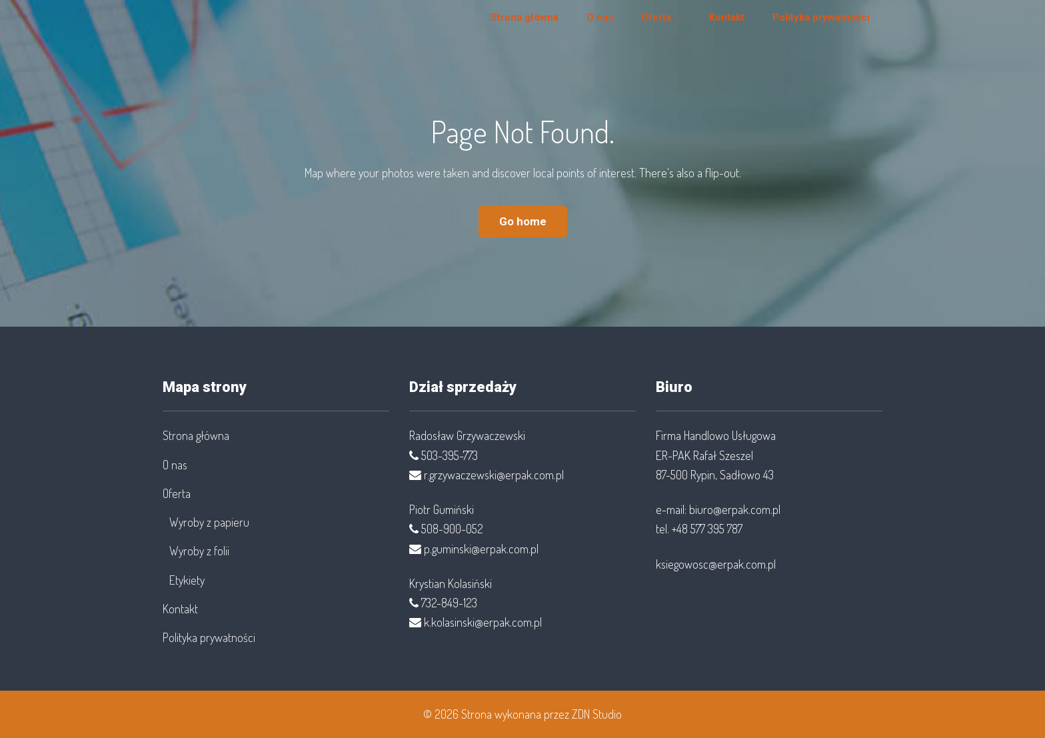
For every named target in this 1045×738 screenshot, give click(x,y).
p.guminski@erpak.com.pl (481, 548)
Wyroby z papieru (209, 522)
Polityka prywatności (813, 23)
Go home (522, 221)
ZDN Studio (597, 714)
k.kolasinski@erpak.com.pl (483, 622)
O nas (591, 23)
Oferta (648, 23)
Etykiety (187, 580)
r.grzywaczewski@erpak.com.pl (494, 474)
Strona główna (516, 23)
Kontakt (718, 23)
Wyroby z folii (199, 550)
